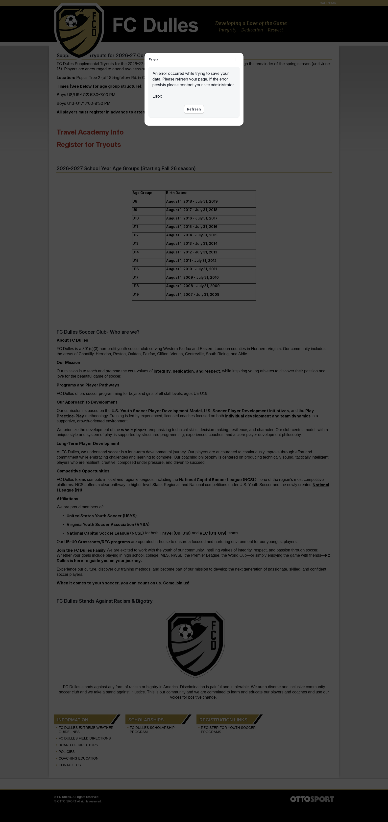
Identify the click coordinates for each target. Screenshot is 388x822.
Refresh (194, 109)
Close (237, 60)
